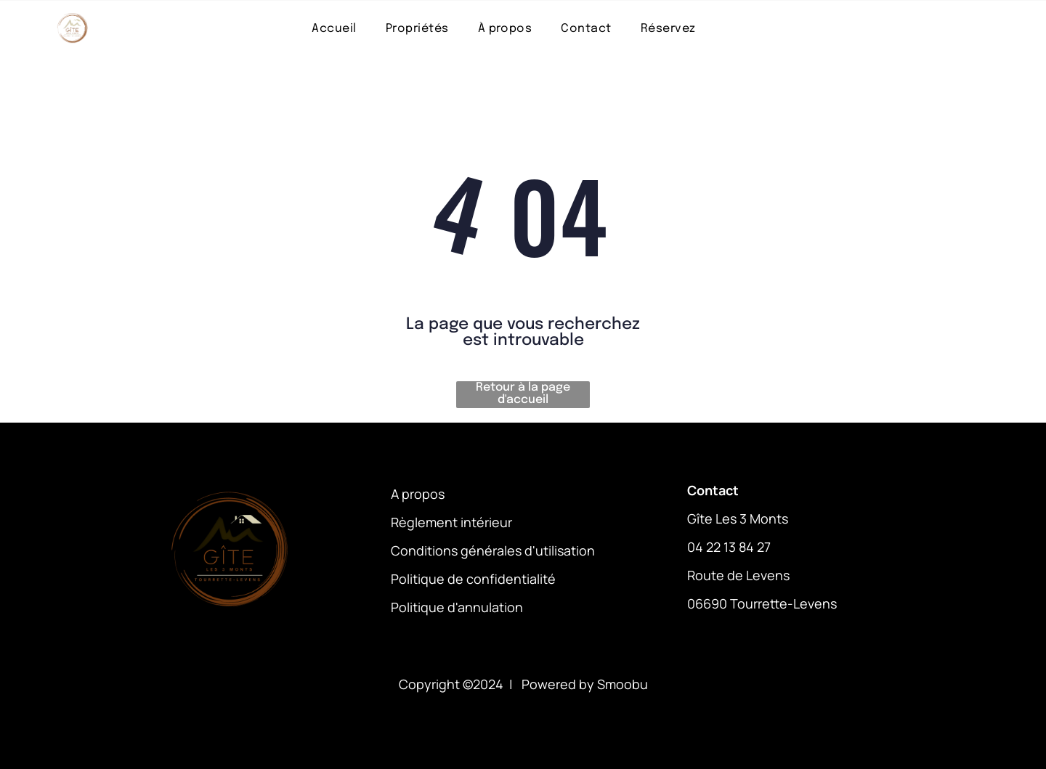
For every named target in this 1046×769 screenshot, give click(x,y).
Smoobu (622, 684)
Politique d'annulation (457, 607)
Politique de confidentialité (473, 578)
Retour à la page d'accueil (523, 393)
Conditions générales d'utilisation (493, 550)
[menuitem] (333, 28)
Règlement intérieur (451, 522)
